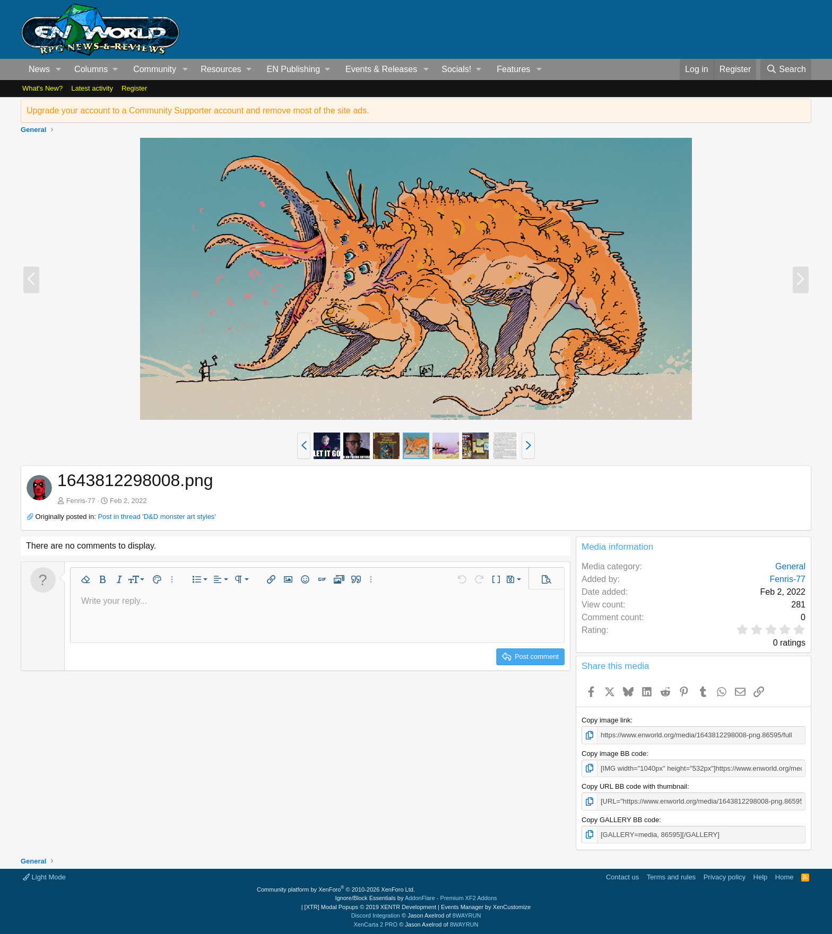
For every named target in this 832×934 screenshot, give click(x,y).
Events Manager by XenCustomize (486, 907)
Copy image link (606, 720)
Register (134, 88)
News (39, 69)
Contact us (622, 877)
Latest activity (92, 88)
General (790, 566)
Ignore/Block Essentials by (416, 898)
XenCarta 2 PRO (376, 924)
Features (513, 69)
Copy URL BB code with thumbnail (634, 786)
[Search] (785, 69)
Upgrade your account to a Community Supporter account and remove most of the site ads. (198, 110)
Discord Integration (375, 915)
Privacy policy (725, 877)
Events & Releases (381, 69)
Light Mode (44, 877)
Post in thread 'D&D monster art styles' (156, 517)
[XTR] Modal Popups (370, 907)
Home (784, 877)
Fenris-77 (81, 501)
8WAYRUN (467, 915)
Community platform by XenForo (336, 889)
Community (154, 69)
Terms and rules (671, 877)
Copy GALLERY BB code (620, 820)
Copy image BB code (614, 753)
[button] (58, 69)
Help (760, 877)
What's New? (42, 88)
